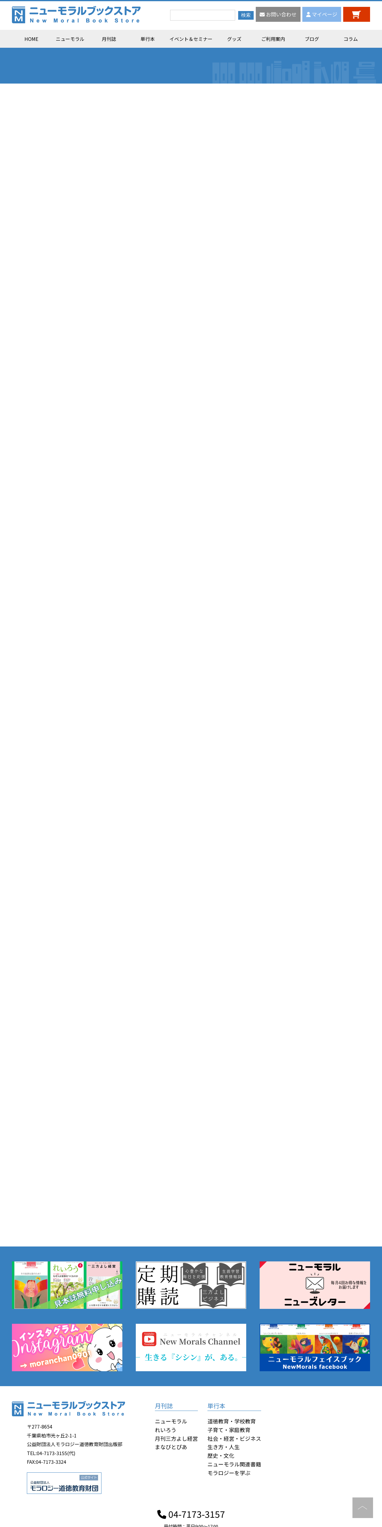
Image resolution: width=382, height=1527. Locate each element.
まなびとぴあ (171, 1447)
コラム (351, 38)
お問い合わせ (278, 14)
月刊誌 (109, 38)
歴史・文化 (220, 1455)
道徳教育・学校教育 (231, 1421)
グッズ (234, 38)
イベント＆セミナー (191, 38)
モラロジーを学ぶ (228, 1473)
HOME (31, 38)
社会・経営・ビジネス (234, 1438)
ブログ (312, 38)
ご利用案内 (273, 38)
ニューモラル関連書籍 (234, 1464)
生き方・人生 (223, 1447)
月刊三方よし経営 (176, 1438)
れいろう (165, 1430)
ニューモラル (70, 38)
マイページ (321, 14)
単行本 (148, 38)
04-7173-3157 (191, 1513)
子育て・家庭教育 (228, 1430)
